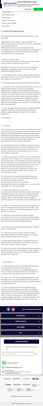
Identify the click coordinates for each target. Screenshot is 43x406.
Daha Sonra (28, 9)
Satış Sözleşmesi (6, 17)
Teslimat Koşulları (6, 12)
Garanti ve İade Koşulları (8, 20)
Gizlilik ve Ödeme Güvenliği (9, 23)
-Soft (13, 403)
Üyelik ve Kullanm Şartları (8, 15)
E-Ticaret (17, 403)
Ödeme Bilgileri (6, 26)
